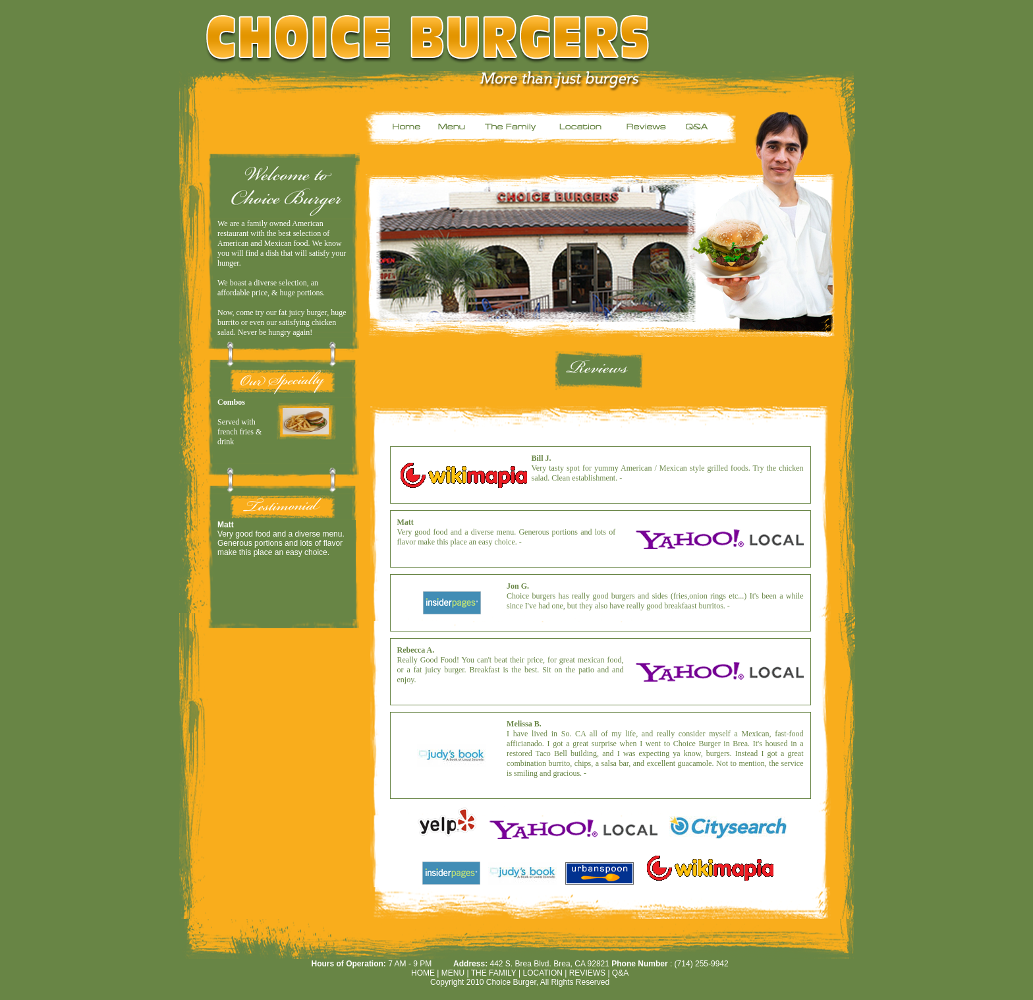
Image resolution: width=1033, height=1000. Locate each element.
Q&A (620, 973)
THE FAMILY (493, 973)
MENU (452, 973)
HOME (423, 973)
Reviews (588, 973)
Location (542, 973)
